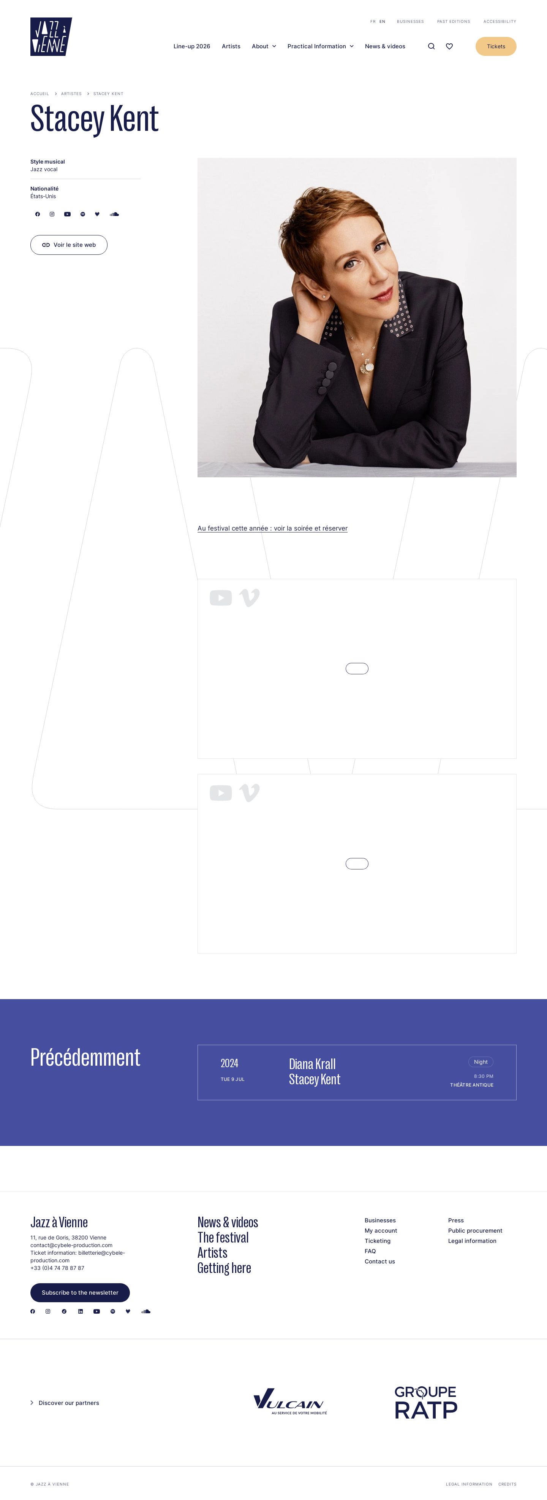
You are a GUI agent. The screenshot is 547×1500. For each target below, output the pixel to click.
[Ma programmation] (449, 46)
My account (381, 1231)
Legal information (472, 1241)
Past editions (453, 21)
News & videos (385, 46)
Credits (507, 1484)
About (260, 46)
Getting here (224, 1268)
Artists (231, 46)
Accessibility (500, 21)
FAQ (370, 1251)
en (382, 21)
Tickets (496, 46)
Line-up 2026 (192, 46)
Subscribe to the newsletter (80, 1293)
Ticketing (377, 1241)
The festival (223, 1237)
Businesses (410, 21)
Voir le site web (75, 245)
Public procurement (475, 1231)
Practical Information (317, 46)
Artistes (71, 93)
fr (373, 21)
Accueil (39, 93)
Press (456, 1220)
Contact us (380, 1261)
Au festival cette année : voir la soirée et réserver (273, 527)
